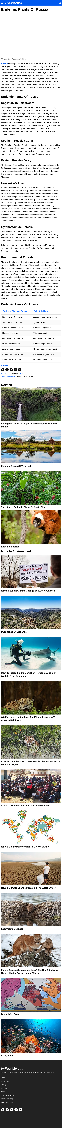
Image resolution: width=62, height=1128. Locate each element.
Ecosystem (7, 1055)
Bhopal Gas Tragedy (12, 1014)
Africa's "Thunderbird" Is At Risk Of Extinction (25, 805)
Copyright (4, 1088)
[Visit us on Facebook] (7, 1109)
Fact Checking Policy (8, 1095)
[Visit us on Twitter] (11, 1109)
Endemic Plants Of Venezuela (16, 466)
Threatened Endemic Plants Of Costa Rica (23, 507)
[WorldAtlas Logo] (14, 3)
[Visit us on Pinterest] (16, 1109)
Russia (4, 63)
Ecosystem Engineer (12, 929)
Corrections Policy (7, 1099)
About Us (4, 1092)
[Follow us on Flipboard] (2, 1109)
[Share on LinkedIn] (19, 369)
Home (3, 1078)
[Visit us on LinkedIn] (20, 1109)
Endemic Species (10, 546)
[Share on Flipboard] (2, 369)
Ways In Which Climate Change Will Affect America (28, 591)
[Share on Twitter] (11, 369)
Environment (23, 374)
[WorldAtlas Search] (60, 3)
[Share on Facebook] (7, 369)
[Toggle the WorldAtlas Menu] (2, 3)
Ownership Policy (7, 1102)
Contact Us (5, 1081)
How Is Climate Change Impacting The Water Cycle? (28, 888)
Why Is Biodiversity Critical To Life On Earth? (25, 847)
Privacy (3, 1085)
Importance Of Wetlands (14, 632)
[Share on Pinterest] (15, 369)
